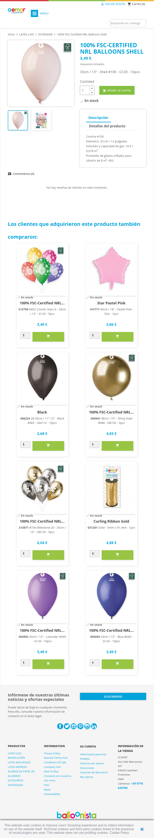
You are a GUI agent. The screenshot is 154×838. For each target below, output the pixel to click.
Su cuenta (88, 746)
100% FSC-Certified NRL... (42, 303)
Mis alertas (86, 777)
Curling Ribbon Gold (111, 521)
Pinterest (80, 726)
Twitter (67, 726)
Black (42, 412)
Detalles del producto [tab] (107, 126)
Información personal (93, 754)
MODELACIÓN (16, 758)
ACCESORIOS (15, 780)
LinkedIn (94, 726)
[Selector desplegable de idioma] (92, 4)
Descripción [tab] (98, 117)
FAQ (46, 785)
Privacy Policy (52, 753)
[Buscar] (127, 23)
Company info (52, 767)
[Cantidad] (85, 90)
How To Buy (51, 771)
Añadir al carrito (117, 90)
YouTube (74, 726)
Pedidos (85, 759)
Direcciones (87, 768)
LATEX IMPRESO (17, 767)
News (47, 789)
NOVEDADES (15, 785)
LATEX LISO (14, 753)
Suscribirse (113, 696)
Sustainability (52, 794)
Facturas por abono (92, 763)
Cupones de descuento (94, 772)
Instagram (87, 726)
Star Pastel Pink (111, 303)
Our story (49, 780)
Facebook (60, 726)
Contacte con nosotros (57, 776)
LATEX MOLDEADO (19, 762)
